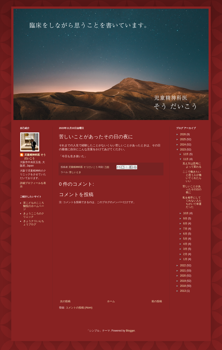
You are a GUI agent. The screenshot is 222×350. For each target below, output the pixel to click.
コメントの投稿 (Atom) (79, 307)
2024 (183, 144)
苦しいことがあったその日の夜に (192, 189)
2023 (183, 149)
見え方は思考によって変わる (192, 165)
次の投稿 (65, 301)
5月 (185, 238)
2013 (183, 290)
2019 (183, 280)
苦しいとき (75, 172)
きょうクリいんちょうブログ (33, 223)
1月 (185, 259)
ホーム (111, 301)
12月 (186, 154)
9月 (185, 218)
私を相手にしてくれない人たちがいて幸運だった (192, 202)
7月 (185, 228)
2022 (183, 265)
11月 (186, 159)
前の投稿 (157, 301)
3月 (185, 248)
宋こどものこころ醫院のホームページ (33, 206)
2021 (183, 270)
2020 (183, 275)
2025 (183, 139)
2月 (185, 254)
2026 (183, 134)
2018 (183, 285)
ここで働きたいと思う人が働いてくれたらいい (192, 176)
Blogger (130, 330)
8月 (185, 223)
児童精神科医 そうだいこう (35, 156)
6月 (185, 233)
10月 (186, 213)
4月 (185, 243)
